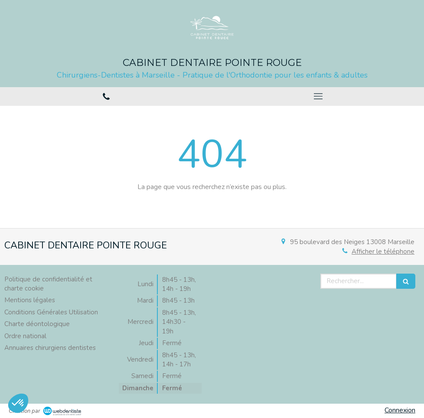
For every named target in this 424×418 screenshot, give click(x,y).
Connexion (400, 410)
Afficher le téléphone (383, 251)
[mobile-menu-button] (318, 96)
